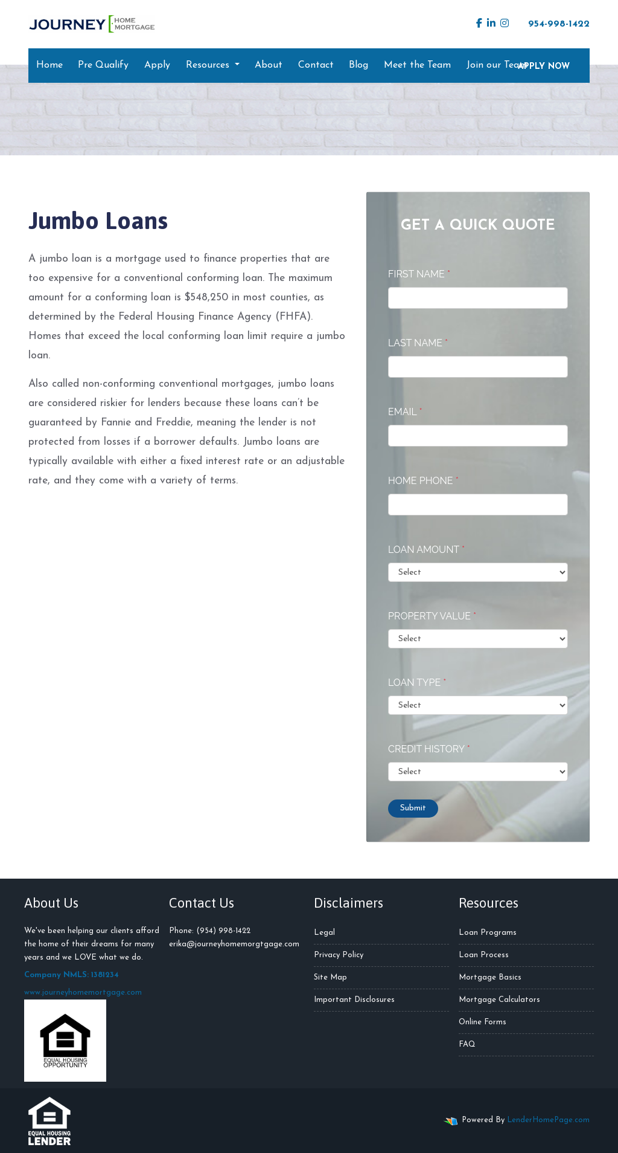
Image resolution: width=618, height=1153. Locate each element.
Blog (358, 65)
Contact (316, 65)
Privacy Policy (338, 955)
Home (49, 65)
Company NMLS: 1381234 (71, 975)
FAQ (467, 1044)
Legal (324, 933)
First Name (419, 274)
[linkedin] (491, 24)
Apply (157, 65)
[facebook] (479, 24)
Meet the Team (417, 65)
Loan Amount (426, 549)
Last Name (418, 343)
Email (405, 412)
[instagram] (504, 24)
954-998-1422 (553, 23)
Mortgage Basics (490, 977)
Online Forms (482, 1022)
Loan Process (484, 955)
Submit (413, 808)
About (268, 65)
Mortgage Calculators (499, 1000)
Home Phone (423, 480)
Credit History (429, 749)
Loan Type (417, 682)
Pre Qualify (103, 65)
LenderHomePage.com (548, 1120)
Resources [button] (209, 65)
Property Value (432, 616)
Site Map (330, 977)
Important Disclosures (354, 1000)
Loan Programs (488, 933)
